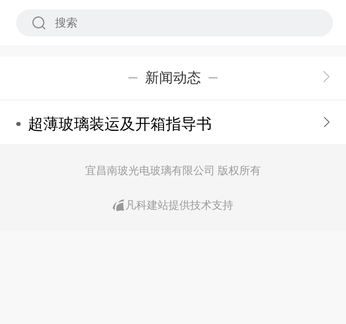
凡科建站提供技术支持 (173, 205)
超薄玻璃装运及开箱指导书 (120, 124)
